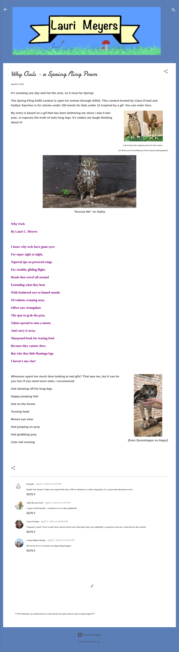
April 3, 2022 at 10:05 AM (60, 540)
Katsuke (30, 484)
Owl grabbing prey (24, 434)
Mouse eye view (22, 419)
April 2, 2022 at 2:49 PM (48, 483)
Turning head (20, 411)
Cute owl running (23, 442)
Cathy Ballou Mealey (36, 540)
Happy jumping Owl (24, 396)
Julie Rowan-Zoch (35, 503)
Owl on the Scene (23, 404)
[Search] (173, 11)
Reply (31, 494)
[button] (165, 72)
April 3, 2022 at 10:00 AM (54, 521)
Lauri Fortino (33, 521)
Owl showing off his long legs (31, 388)
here (148, 105)
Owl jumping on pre (24, 426)
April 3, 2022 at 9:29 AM (58, 502)
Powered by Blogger (89, 635)
